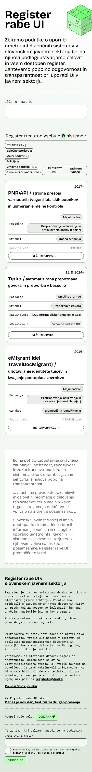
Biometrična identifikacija (63, 410)
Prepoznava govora (67, 306)
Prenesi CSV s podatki (21, 686)
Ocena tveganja (70, 239)
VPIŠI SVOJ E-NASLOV (46, 740)
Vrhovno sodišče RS (66, 324)
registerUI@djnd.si (49, 679)
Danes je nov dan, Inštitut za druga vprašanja (42, 702)
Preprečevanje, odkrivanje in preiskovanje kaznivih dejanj (61, 227)
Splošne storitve (69, 296)
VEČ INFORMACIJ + (46, 255)
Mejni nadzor (72, 217)
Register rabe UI (28, 19)
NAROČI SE (15, 760)
